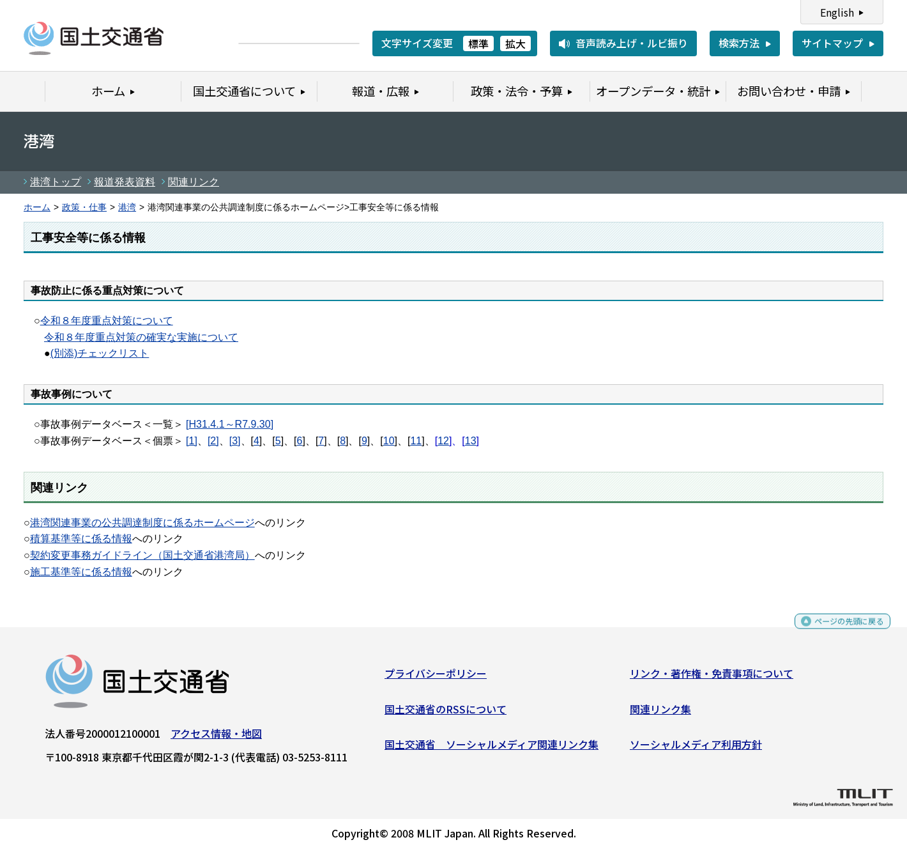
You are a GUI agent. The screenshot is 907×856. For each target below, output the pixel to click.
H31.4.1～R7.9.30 (230, 424)
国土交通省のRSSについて (446, 713)
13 (470, 440)
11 (416, 440)
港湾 (127, 207)
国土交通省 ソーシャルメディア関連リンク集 (491, 749)
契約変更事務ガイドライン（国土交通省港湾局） (142, 555)
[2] (213, 440)
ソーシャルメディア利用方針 (696, 749)
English (837, 12)
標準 (478, 43)
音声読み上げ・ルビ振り (631, 43)
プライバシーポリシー (436, 678)
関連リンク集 (660, 713)
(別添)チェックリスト (99, 353)
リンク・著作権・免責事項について (711, 678)
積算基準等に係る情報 (81, 538)
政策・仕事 (84, 207)
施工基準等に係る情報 (81, 571)
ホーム (37, 207)
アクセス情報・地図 (216, 738)
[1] (191, 440)
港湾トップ (55, 181)
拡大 (515, 43)
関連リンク (193, 181)
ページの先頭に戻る (838, 632)
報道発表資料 (124, 181)
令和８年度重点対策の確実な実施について (141, 337)
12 (443, 440)
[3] (235, 440)
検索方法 (739, 43)
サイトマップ (832, 43)
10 (389, 440)
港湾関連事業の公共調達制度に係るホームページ (142, 522)
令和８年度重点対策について (106, 320)
